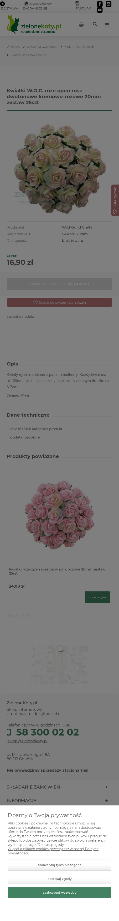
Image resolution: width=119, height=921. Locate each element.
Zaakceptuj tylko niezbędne (60, 865)
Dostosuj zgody (59, 879)
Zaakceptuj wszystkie (60, 892)
